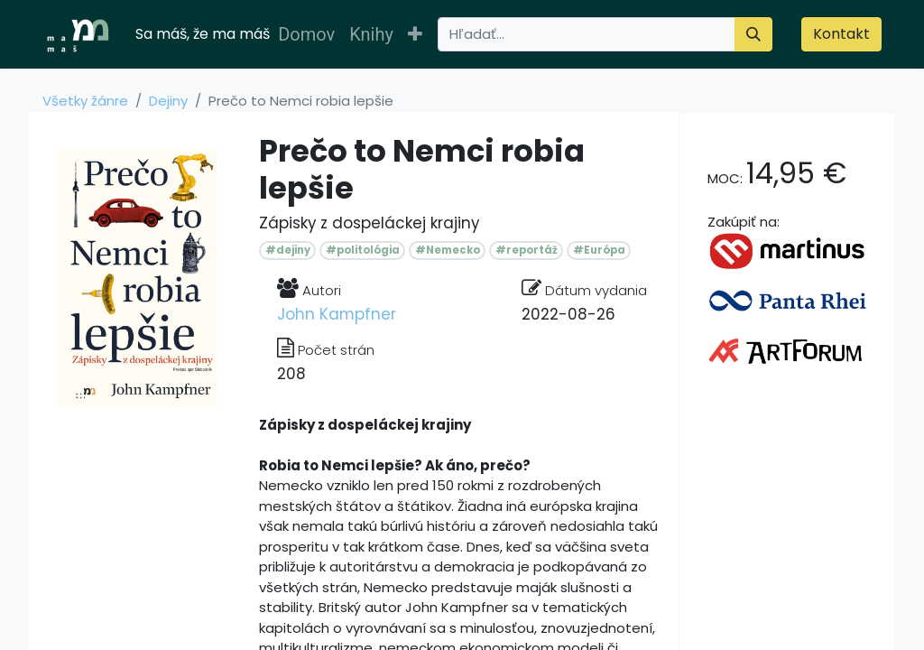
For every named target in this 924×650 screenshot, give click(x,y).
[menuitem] (306, 34)
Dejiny (168, 100)
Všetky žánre (85, 100)
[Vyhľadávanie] (753, 34)
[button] (415, 34)
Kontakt (841, 33)
